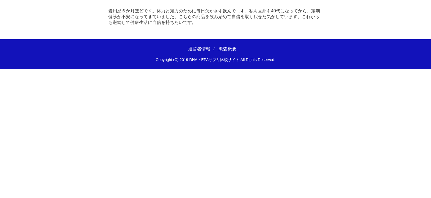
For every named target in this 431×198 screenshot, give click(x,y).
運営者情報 (199, 48)
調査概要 (227, 48)
